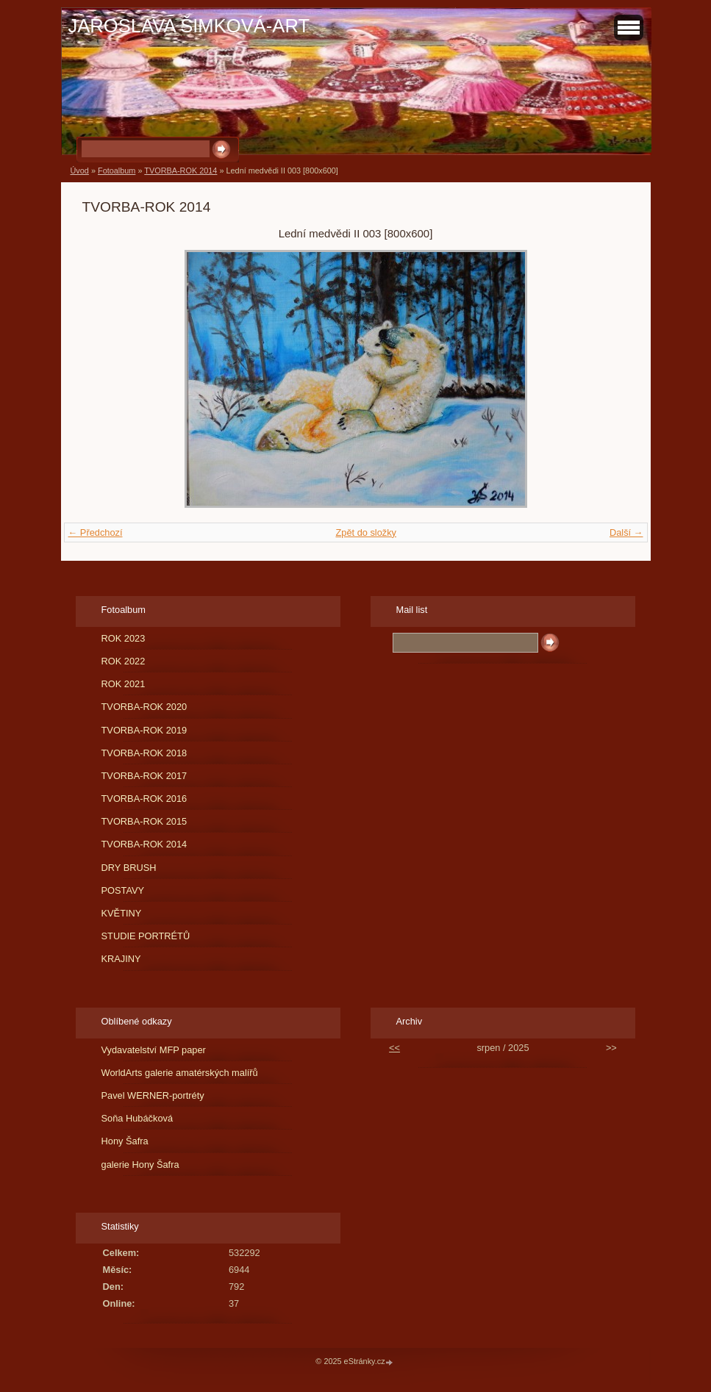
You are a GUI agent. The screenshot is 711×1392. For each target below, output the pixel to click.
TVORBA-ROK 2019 (144, 730)
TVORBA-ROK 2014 (180, 170)
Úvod (80, 170)
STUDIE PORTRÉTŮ (145, 935)
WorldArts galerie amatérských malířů (179, 1072)
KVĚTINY (121, 913)
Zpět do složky (365, 532)
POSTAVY (123, 890)
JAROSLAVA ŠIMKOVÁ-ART (189, 25)
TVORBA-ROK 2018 (144, 752)
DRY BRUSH (129, 867)
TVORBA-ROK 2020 (144, 706)
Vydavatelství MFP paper (153, 1049)
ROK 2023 (123, 638)
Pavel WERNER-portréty (152, 1095)
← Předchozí (95, 532)
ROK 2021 (123, 683)
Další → (626, 532)
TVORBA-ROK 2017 (144, 775)
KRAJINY (121, 958)
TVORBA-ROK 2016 (144, 798)
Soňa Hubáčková (137, 1118)
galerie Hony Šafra (140, 1164)
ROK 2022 (123, 661)
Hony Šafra (125, 1141)
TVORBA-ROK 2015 (144, 821)
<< (394, 1047)
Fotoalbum (116, 170)
